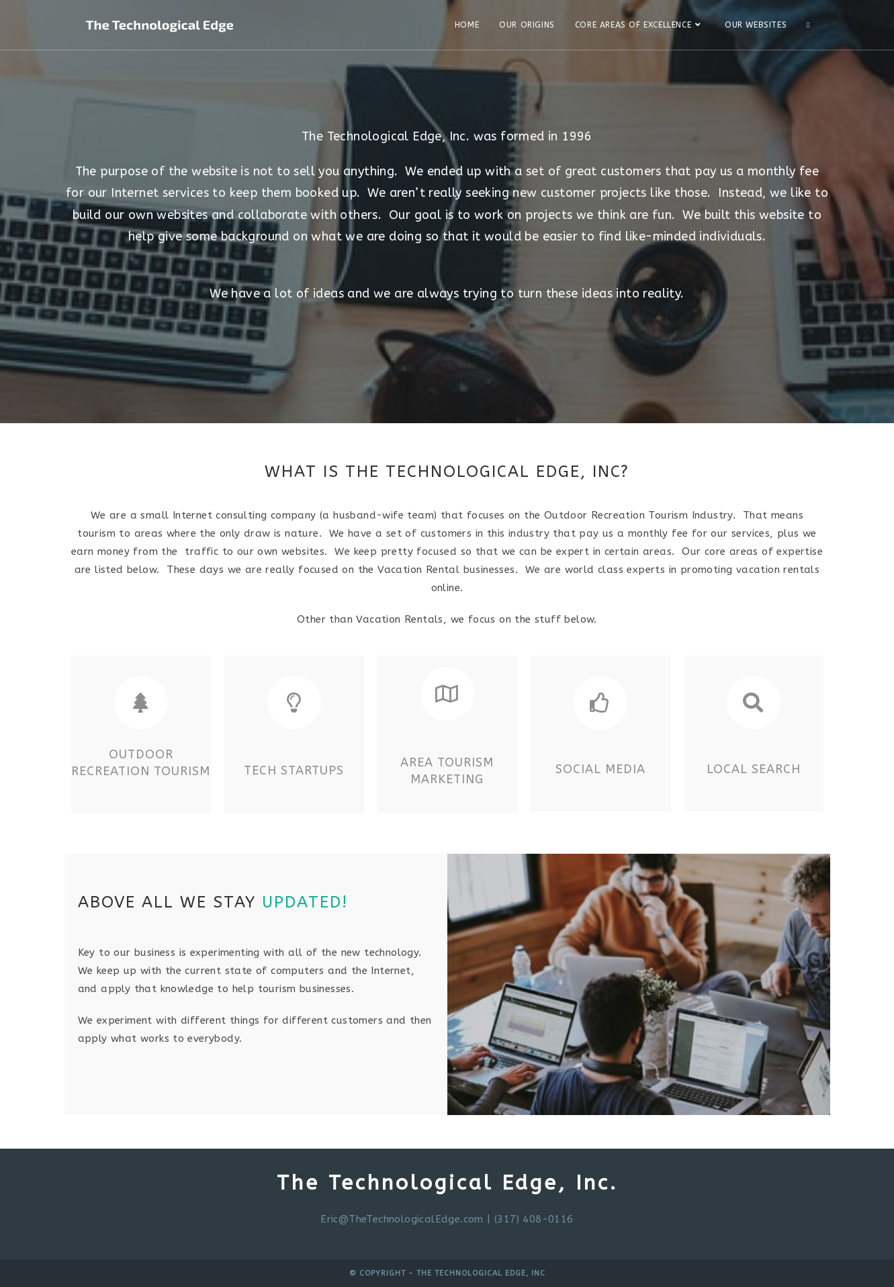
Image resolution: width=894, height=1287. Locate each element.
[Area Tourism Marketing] (447, 694)
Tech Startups (294, 770)
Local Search (754, 769)
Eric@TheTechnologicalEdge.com (402, 1219)
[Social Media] (600, 702)
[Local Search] (753, 702)
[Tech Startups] (294, 702)
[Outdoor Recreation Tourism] (141, 702)
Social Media (600, 769)
